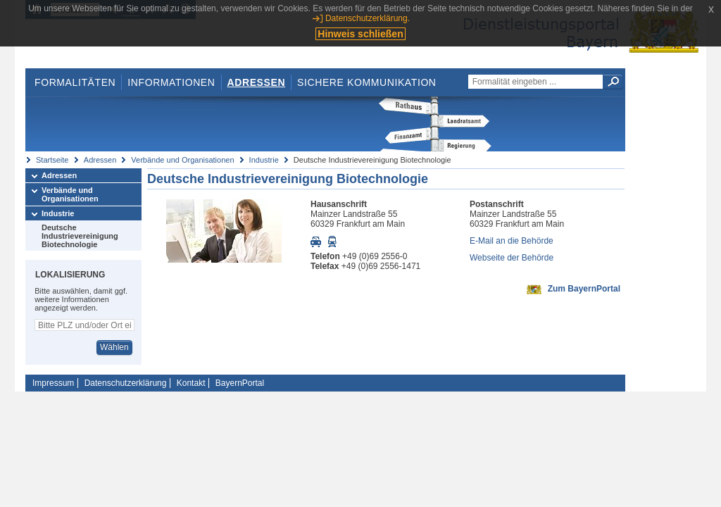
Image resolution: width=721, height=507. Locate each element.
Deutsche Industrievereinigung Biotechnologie (80, 236)
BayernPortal (239, 383)
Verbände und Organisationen (182, 160)
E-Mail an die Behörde (511, 241)
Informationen (171, 82)
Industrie (264, 160)
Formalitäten (75, 82)
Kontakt (191, 383)
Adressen (256, 82)
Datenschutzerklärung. (367, 18)
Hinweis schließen (360, 33)
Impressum (53, 383)
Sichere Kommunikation (367, 82)
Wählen (114, 347)
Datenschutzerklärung (125, 383)
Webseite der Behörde (511, 258)
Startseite (52, 160)
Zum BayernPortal (584, 289)
